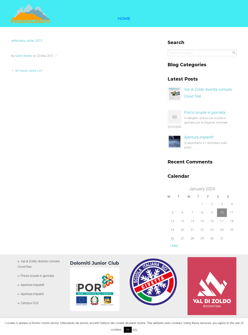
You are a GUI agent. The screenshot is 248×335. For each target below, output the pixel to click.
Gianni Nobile (23, 56)
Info (135, 329)
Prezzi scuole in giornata (204, 112)
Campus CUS (30, 303)
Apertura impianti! (199, 137)
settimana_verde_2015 (26, 41)
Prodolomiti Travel (30, 13)
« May (174, 245)
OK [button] (127, 329)
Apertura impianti (32, 294)
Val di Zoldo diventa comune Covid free (39, 264)
